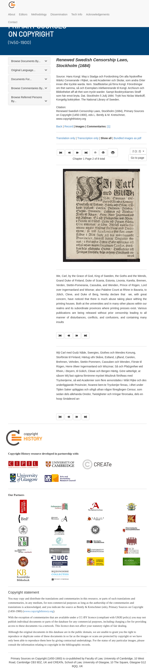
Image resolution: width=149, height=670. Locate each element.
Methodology (39, 14)
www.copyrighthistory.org (38, 611)
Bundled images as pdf (127, 138)
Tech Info (76, 14)
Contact (12, 22)
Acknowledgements (97, 14)
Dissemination (58, 14)
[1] (108, 126)
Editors (23, 14)
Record (68, 126)
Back (59, 126)
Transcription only (87, 138)
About (11, 14)
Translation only (65, 138)
